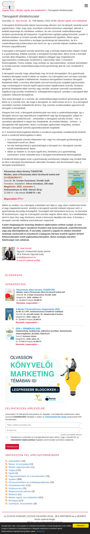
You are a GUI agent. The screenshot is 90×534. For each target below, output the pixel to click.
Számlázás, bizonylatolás (21, 503)
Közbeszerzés (15, 488)
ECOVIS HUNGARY (16, 516)
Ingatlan (12, 479)
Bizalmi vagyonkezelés (19, 467)
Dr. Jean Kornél (19, 21)
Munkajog (13, 500)
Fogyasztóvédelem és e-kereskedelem (27, 476)
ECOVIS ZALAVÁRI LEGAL (40, 516)
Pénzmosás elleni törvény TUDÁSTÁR (35, 290)
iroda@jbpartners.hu (26, 257)
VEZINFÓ (81, 516)
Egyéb (12, 473)
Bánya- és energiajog (19, 464)
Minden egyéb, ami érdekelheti (72, 21)
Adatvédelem (15, 461)
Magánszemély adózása (20, 491)
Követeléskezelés (17, 485)
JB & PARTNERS (63, 516)
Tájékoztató (40, 531)
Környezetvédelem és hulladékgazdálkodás (29, 482)
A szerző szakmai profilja (28, 260)
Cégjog (12, 470)
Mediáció (13, 494)
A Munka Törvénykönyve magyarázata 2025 (38, 309)
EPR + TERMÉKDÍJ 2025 (28, 329)
